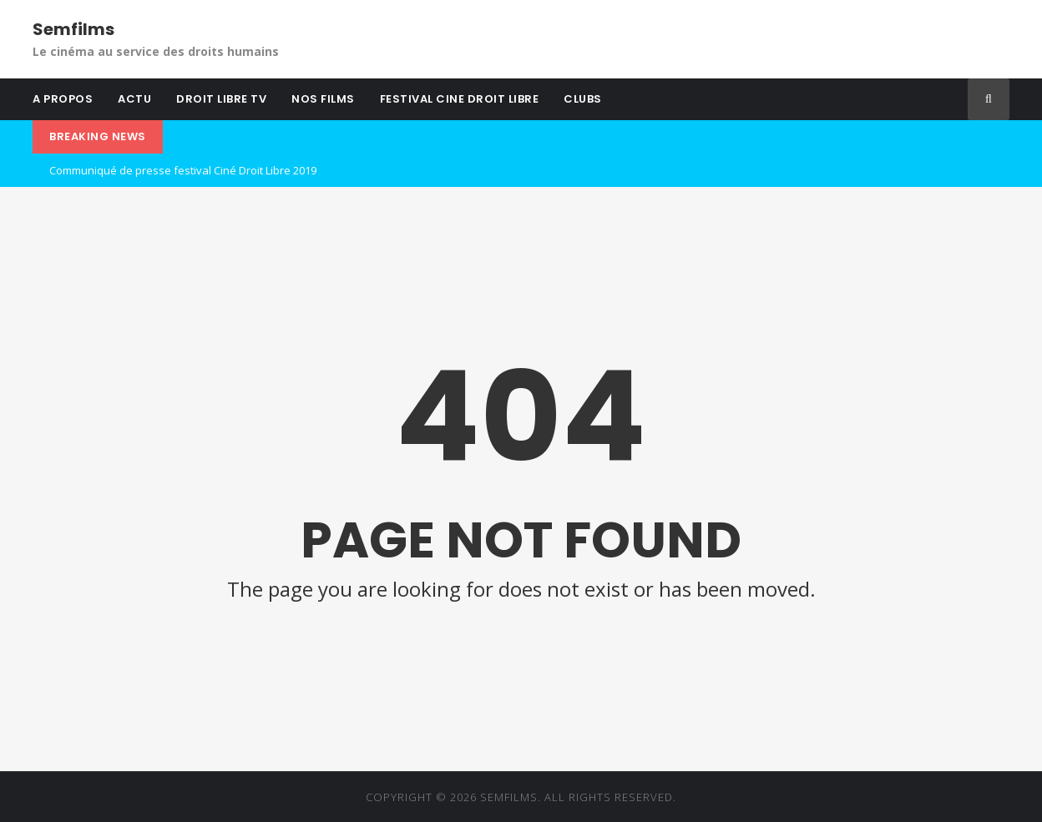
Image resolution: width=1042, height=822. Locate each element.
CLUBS (583, 99)
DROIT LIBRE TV (221, 99)
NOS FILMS (323, 99)
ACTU (134, 99)
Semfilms (73, 29)
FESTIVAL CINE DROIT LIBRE (459, 99)
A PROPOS (63, 99)
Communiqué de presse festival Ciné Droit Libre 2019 (182, 170)
